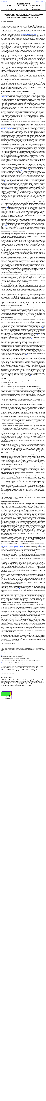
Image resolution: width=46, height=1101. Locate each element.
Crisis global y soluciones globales (23, 169)
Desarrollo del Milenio (6, 181)
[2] (7, 207)
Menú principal (4, 1)
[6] (31, 338)
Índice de (5, 701)
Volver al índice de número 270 (10, 689)
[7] (27, 354)
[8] (30, 376)
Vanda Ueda (19, 588)
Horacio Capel (4, 19)
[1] (34, 141)
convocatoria (4, 96)
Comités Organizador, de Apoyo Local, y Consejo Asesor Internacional (23, 545)
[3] (6, 225)
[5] (37, 334)
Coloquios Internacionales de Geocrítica (30, 34)
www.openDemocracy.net (7, 128)
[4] (42, 327)
